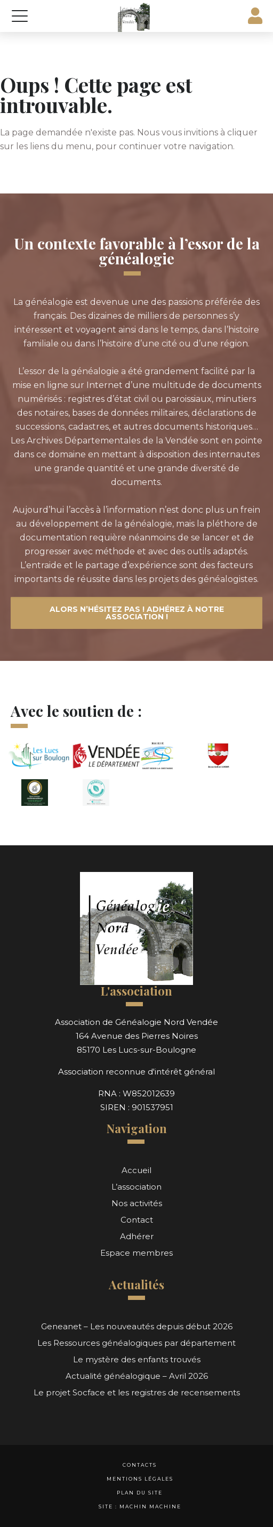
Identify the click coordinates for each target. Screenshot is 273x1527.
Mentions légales (140, 1479)
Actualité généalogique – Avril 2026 (137, 1376)
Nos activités (136, 1203)
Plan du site (140, 1493)
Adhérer (137, 1236)
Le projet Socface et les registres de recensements (137, 1392)
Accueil (136, 1170)
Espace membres (136, 1253)
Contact (137, 1220)
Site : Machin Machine (140, 1506)
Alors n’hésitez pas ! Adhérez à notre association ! (137, 612)
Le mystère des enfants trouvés (136, 1359)
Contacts (140, 1465)
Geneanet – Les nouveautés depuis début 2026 (136, 1326)
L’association (136, 1187)
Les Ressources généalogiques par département (136, 1343)
